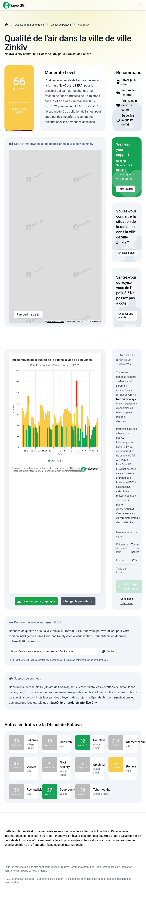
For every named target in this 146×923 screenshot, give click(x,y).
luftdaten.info (76, 702)
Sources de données (55, 322)
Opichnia (99, 765)
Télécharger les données (129, 586)
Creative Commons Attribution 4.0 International (87, 866)
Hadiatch (66, 742)
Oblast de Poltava (61, 24)
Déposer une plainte (126, 315)
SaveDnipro (58, 702)
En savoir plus (126, 252)
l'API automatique (126, 399)
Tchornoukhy (101, 789)
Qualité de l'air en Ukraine (29, 24)
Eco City (91, 702)
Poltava (131, 766)
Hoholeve (99, 740)
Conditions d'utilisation (50, 878)
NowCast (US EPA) (71, 85)
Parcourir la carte (28, 314)
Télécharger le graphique (36, 601)
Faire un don (125, 189)
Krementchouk (136, 742)
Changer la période (78, 601)
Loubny (31, 766)
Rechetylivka (35, 789)
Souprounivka (69, 789)
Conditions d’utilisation (61, 660)
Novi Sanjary (65, 764)
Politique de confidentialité (94, 660)
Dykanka (32, 740)
